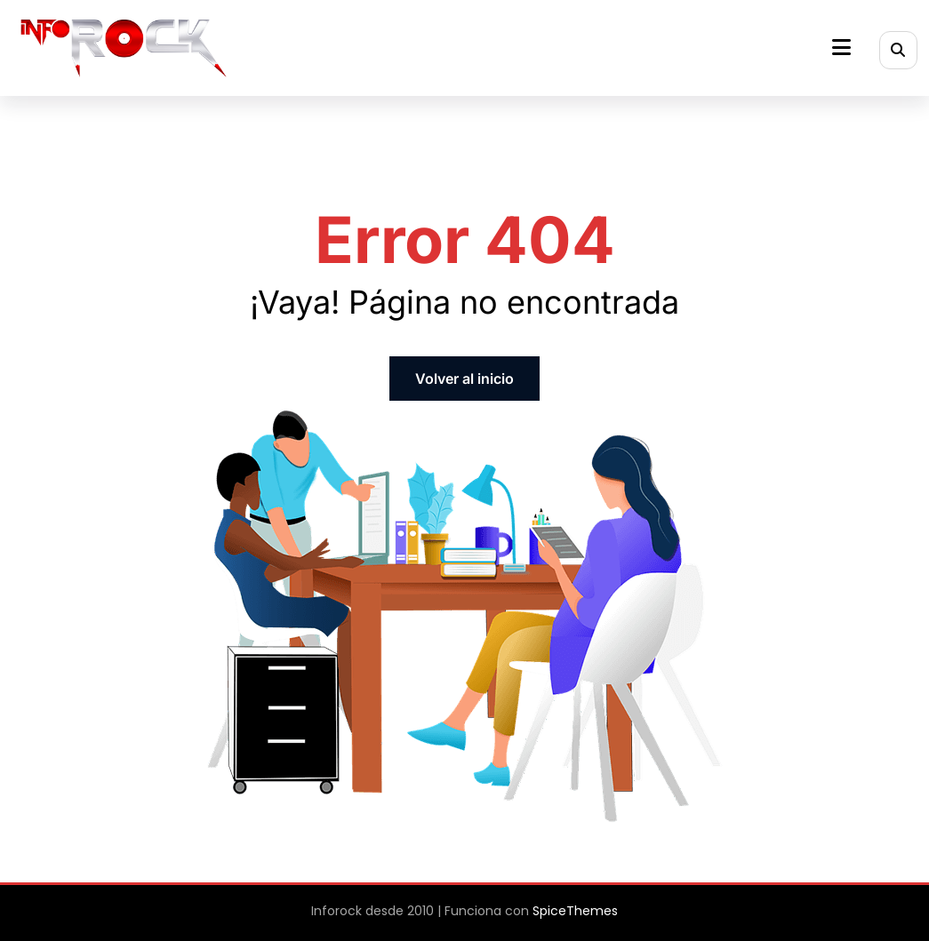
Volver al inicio (464, 378)
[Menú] (841, 47)
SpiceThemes (575, 911)
